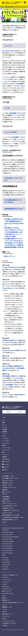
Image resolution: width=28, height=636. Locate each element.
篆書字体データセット (7, 483)
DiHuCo (4, 618)
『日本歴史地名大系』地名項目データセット (13, 517)
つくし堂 (9, 79)
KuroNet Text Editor (7, 553)
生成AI (12, 25)
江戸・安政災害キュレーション (9, 506)
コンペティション (6, 447)
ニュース (4, 427)
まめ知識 (4, 625)
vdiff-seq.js (5, 557)
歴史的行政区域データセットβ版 (10, 515)
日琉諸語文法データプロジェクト (10, 510)
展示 (3, 452)
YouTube (5, 467)
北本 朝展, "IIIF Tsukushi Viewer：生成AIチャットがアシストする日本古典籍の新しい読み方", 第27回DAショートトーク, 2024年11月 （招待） (13, 232)
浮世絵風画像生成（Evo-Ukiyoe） (13, 208)
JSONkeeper (5, 559)
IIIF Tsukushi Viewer (8, 51)
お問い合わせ (5, 459)
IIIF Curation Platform (8, 532)
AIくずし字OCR (17, 330)
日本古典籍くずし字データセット (10, 478)
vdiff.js (4, 555)
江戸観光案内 (5, 499)
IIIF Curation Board (7, 548)
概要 (3, 422)
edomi (3, 595)
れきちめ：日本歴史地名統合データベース (13, 602)
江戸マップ (5, 494)
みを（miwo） (5, 577)
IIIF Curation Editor (7, 543)
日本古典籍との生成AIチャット (11, 376)
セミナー (4, 436)
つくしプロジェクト (9, 7)
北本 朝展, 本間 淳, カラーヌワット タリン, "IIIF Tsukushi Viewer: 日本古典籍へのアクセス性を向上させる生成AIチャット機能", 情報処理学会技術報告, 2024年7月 (14, 243)
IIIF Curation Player (7, 546)
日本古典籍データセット (16, 113)
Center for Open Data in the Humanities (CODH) (10, 629)
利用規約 (4, 457)
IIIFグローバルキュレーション (9, 503)
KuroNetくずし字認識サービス (10, 575)
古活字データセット (7, 485)
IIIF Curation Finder (7, 539)
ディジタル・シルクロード (8, 621)
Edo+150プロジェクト (7, 593)
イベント (4, 434)
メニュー (25, 2)
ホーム (4, 420)
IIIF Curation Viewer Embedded (10, 537)
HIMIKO (4, 611)
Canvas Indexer (6, 562)
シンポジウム (5, 438)
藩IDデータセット (6, 492)
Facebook (5, 464)
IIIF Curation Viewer (7, 534)
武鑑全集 (4, 489)
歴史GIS (4, 598)
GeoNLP (4, 605)
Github (4, 469)
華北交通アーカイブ (7, 614)
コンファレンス (5, 450)
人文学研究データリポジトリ (9, 623)
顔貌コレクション (6, 501)
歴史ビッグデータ (9, 256)
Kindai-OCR (5, 569)
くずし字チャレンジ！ (7, 588)
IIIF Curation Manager (8, 541)
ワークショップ (6, 441)
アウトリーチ (5, 454)
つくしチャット (8, 46)
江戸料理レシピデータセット (9, 487)
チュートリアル (6, 443)
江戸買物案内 (5, 496)
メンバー (4, 424)
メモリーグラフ (6, 616)
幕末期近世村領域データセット (10, 519)
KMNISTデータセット (7, 480)
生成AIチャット (6, 358)
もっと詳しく (14, 30)
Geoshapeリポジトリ (7, 512)
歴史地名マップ (6, 600)
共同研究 (4, 429)
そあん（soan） (5, 586)
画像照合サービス (6, 607)
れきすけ (4, 609)
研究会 (4, 445)
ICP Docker (5, 566)
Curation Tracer (6, 564)
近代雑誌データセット (7, 508)
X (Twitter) (5, 461)
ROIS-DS (21, 629)
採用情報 (4, 431)
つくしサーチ (7, 81)
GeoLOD (4, 522)
